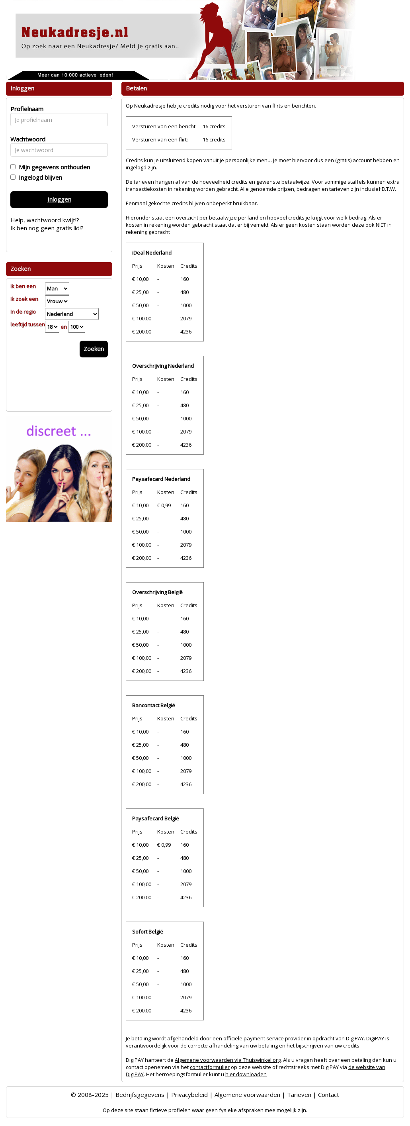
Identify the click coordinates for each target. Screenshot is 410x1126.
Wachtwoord (25, 139)
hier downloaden (246, 1074)
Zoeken (94, 349)
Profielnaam (25, 109)
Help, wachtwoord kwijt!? (44, 220)
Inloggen (59, 199)
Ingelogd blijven (39, 177)
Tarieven (299, 1095)
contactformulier (210, 1067)
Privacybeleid (189, 1095)
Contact (328, 1095)
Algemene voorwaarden (247, 1095)
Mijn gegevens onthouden (53, 167)
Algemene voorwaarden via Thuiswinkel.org (228, 1059)
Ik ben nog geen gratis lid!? (47, 228)
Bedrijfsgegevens (139, 1095)
